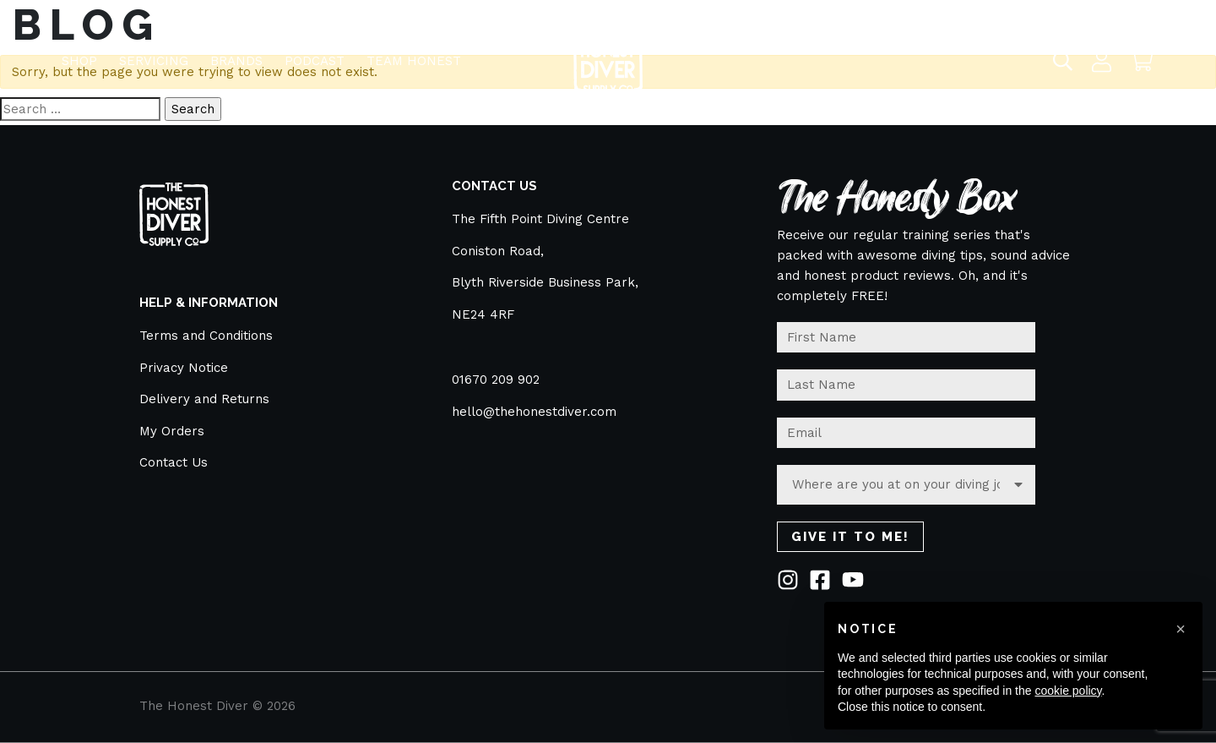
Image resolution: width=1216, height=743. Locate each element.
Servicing (153, 53)
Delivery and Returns (204, 399)
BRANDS (236, 53)
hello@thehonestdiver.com (534, 411)
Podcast (315, 53)
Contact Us (173, 462)
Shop (79, 53)
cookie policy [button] (1067, 690)
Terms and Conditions (206, 335)
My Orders (171, 431)
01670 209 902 (496, 379)
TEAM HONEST (413, 53)
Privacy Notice (183, 367)
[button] (1180, 628)
